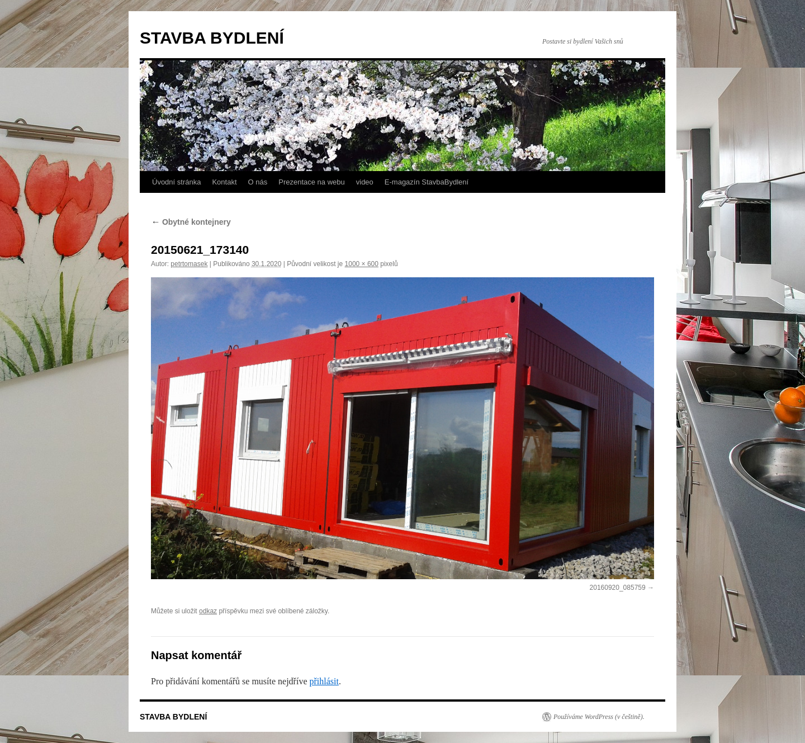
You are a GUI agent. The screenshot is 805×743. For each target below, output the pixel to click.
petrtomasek (189, 264)
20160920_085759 (618, 587)
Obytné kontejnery (191, 221)
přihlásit (323, 681)
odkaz (208, 611)
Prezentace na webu (311, 182)
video (364, 182)
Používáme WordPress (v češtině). (599, 717)
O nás (258, 182)
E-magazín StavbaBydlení (426, 182)
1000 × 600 (361, 264)
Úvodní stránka (176, 182)
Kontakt (224, 182)
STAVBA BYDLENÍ (212, 38)
